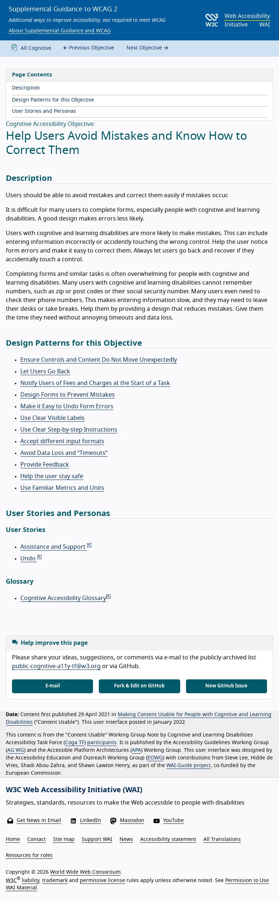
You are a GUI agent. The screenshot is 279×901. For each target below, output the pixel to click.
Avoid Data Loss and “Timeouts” (64, 453)
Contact (36, 839)
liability (30, 880)
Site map (63, 839)
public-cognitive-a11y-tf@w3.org (56, 666)
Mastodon (132, 820)
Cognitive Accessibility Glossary (66, 598)
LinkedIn (90, 820)
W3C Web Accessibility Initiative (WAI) (74, 790)
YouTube (173, 820)
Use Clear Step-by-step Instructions (68, 430)
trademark (55, 880)
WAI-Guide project (188, 765)
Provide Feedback (44, 465)
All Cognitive (29, 48)
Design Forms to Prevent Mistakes (67, 395)
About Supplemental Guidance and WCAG (60, 30)
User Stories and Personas (44, 111)
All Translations (222, 839)
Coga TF (74, 742)
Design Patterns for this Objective (53, 100)
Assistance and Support (56, 547)
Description (26, 88)
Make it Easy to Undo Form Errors (66, 406)
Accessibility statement (168, 839)
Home (13, 839)
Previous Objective (87, 48)
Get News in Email (39, 820)
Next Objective (148, 48)
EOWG (155, 758)
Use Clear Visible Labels (52, 418)
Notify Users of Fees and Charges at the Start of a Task (95, 383)
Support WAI (97, 839)
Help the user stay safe (51, 476)
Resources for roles (29, 855)
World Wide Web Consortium (85, 872)
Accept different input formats (62, 441)
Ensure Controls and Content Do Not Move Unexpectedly (98, 360)
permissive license (102, 880)
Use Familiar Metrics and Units (62, 488)
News (126, 839)
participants (102, 742)
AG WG (15, 750)
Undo (31, 558)
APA (136, 750)
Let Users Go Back (45, 371)
